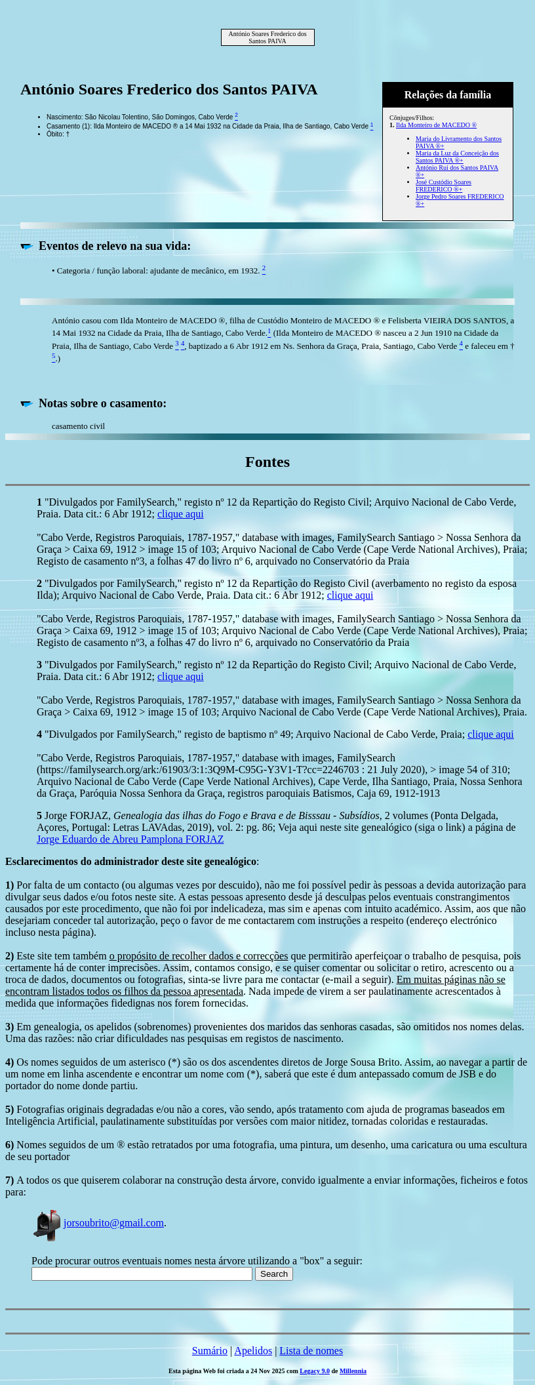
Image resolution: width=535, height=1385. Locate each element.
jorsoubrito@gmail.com (97, 1222)
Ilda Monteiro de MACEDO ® (436, 125)
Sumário (210, 1350)
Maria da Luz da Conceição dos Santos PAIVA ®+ (457, 157)
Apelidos (253, 1350)
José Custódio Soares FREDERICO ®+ (443, 185)
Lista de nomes (311, 1350)
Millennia (353, 1371)
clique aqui (180, 513)
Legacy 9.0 (315, 1371)
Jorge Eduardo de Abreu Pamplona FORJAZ (130, 839)
